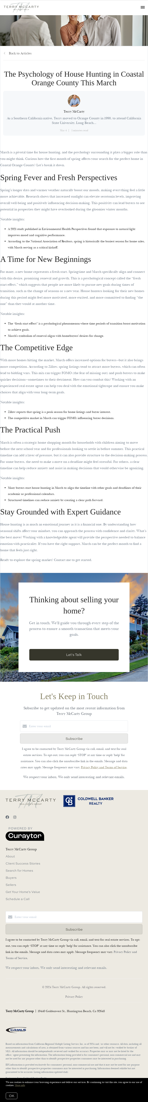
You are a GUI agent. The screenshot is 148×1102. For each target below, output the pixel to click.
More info (20, 1085)
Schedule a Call (17, 899)
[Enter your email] (78, 726)
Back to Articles (20, 53)
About (10, 856)
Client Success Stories (23, 863)
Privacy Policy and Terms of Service (104, 767)
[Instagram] (14, 817)
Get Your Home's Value (23, 892)
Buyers (11, 877)
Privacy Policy (74, 997)
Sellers (11, 885)
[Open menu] (143, 7)
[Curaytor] (25, 840)
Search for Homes (19, 870)
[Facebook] (7, 817)
